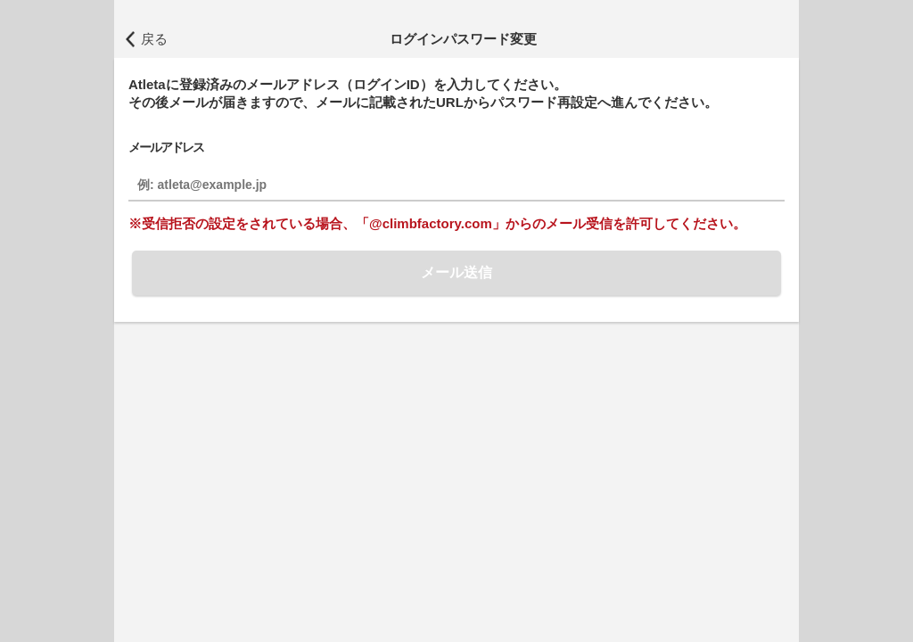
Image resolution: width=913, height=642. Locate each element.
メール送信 (456, 272)
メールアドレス (165, 147)
